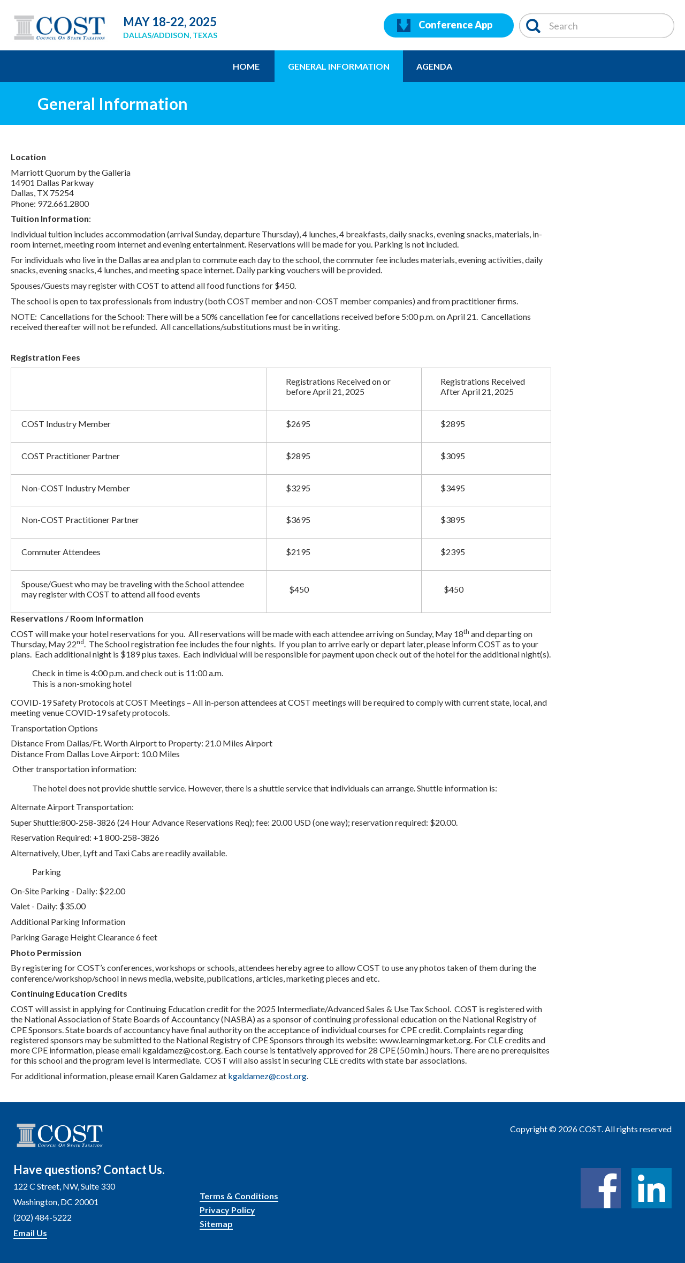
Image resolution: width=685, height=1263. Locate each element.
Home (246, 66)
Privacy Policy (227, 1210)
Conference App (444, 25)
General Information (339, 66)
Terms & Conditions (239, 1196)
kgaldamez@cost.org (267, 1076)
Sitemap (216, 1224)
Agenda (434, 66)
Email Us (30, 1233)
